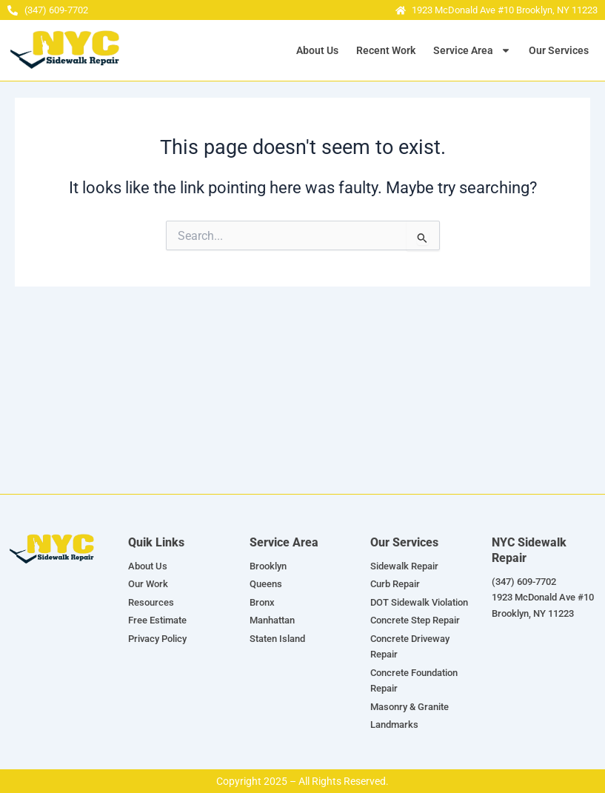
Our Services (559, 50)
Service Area (472, 50)
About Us (317, 50)
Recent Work (385, 50)
